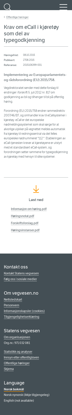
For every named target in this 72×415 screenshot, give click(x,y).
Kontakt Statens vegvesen (21, 273)
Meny (63, 9)
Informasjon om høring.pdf (29, 209)
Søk (8, 9)
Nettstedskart (13, 299)
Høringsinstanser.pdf (25, 230)
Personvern (11, 305)
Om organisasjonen (17, 337)
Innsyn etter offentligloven (21, 357)
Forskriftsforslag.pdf (24, 223)
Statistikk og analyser (18, 351)
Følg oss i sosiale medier (20, 279)
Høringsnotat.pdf (22, 216)
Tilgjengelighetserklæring (21, 317)
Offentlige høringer (17, 17)
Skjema (9, 369)
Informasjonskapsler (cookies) (24, 311)
